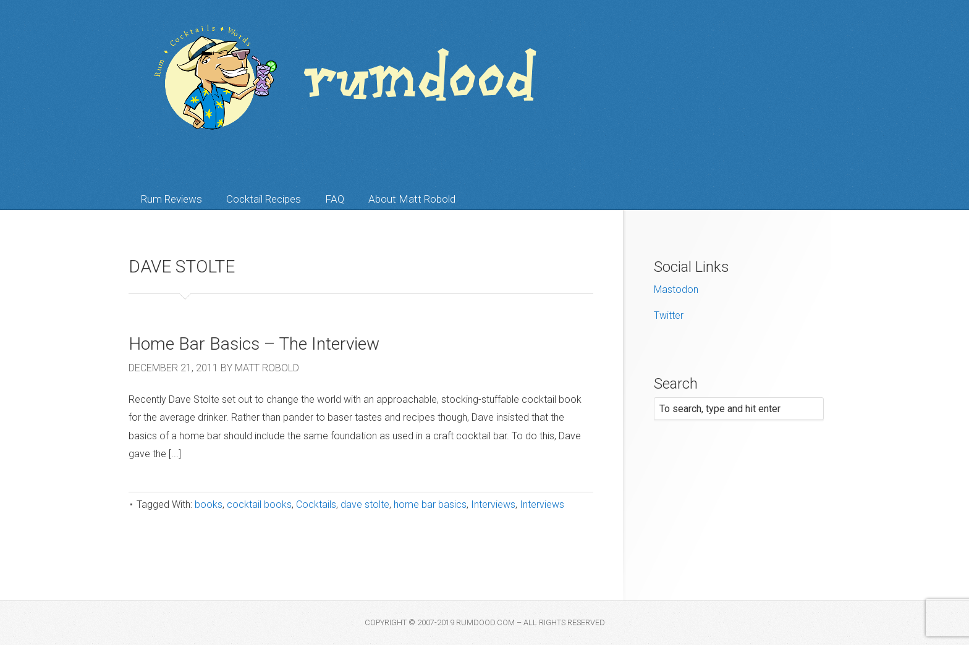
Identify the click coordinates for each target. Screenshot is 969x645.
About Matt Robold (411, 199)
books (208, 504)
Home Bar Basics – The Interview (254, 344)
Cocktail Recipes (263, 199)
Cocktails (316, 504)
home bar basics (430, 504)
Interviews (493, 504)
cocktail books (259, 504)
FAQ (334, 199)
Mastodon (676, 289)
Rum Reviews (171, 199)
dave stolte (365, 504)
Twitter (668, 315)
